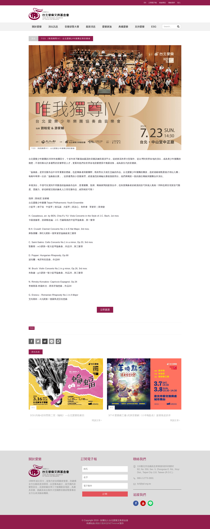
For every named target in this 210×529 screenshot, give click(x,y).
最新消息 (90, 26)
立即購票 (105, 309)
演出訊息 (53, 26)
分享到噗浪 (58, 341)
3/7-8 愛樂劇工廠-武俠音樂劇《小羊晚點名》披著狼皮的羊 (139, 415)
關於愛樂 (37, 26)
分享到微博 (45, 341)
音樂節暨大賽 (72, 26)
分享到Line (51, 341)
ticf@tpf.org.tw (144, 484)
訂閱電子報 (153, 3)
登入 (179, 3)
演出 (33, 38)
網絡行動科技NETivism (107, 523)
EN (145, 3)
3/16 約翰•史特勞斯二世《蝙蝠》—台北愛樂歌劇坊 (57, 415)
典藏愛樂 (123, 26)
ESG (153, 26)
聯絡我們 (171, 3)
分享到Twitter (38, 341)
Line (150, 503)
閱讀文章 (97, 420)
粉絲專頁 (162, 3)
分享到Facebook (31, 341)
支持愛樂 (140, 26)
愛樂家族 (107, 26)
